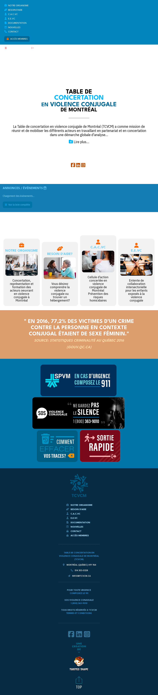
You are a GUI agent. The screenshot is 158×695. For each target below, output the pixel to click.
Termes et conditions (79, 613)
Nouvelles (12, 27)
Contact (11, 31)
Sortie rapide (40, 48)
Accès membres (17, 39)
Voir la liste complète (17, 204)
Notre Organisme (16, 5)
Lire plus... (79, 141)
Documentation (15, 23)
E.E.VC (9, 18)
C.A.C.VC (11, 14)
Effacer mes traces (16, 48)
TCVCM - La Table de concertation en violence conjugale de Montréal (79, 70)
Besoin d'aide (13, 10)
